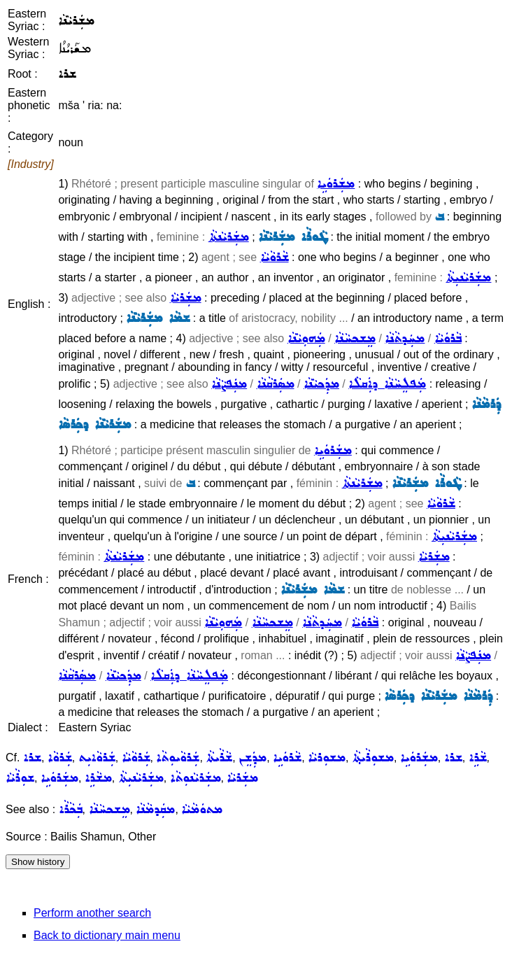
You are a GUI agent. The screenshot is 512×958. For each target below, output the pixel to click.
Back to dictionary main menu (107, 935)
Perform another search (92, 913)
